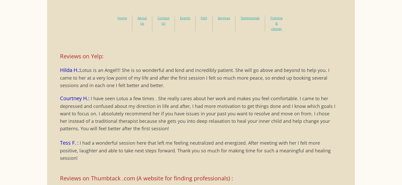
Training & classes (276, 23)
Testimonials (250, 18)
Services (224, 18)
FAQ (204, 18)
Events (185, 18)
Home (122, 18)
